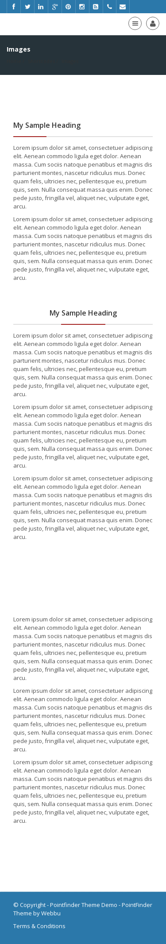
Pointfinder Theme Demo (83, 905)
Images (70, 61)
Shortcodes (41, 61)
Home (14, 61)
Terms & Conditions (39, 926)
